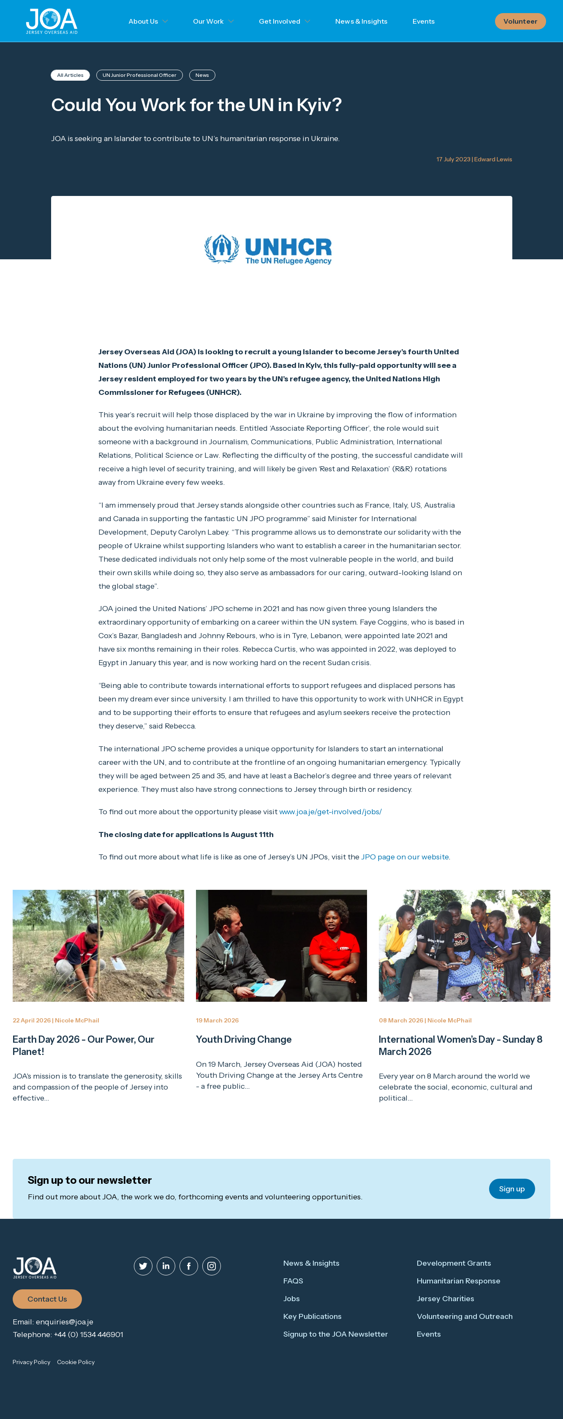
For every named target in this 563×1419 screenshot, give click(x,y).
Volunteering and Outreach (465, 1316)
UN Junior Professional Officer (140, 75)
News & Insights (361, 21)
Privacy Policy (31, 1362)
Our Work (208, 21)
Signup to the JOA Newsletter (335, 1334)
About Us (143, 21)
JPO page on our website (405, 857)
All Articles (70, 75)
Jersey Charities (445, 1298)
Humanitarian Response (458, 1281)
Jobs (291, 1298)
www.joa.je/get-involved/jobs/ (330, 811)
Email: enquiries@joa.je (53, 1322)
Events (424, 21)
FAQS (293, 1281)
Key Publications (312, 1316)
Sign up (512, 1188)
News (202, 75)
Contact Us (47, 1299)
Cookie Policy (76, 1362)
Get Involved (279, 21)
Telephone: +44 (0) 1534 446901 (68, 1334)
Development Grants (454, 1263)
